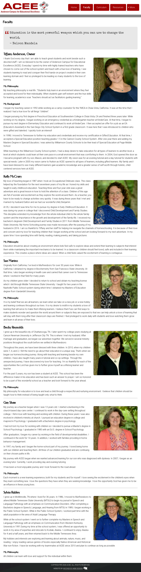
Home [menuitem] (74, 7)
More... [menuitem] (133, 7)
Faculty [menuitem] (86, 7)
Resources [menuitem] (118, 7)
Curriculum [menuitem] (102, 7)
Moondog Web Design (73, 568)
